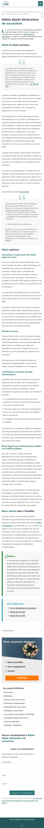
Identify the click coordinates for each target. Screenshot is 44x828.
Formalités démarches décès (16, 718)
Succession (8, 692)
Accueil (4, 12)
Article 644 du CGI (17, 612)
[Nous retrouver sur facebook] (22, 826)
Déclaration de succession (15, 707)
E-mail (4, 784)
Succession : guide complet (13, 12)
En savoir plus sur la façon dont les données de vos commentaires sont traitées (22, 800)
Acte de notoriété (11, 721)
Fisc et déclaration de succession (23, 608)
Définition (8, 696)
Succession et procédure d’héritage (19, 714)
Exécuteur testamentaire (14, 703)
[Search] (22, 630)
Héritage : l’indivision (13, 725)
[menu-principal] (40, 3)
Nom (4, 775)
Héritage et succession (13, 710)
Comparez (22, 678)
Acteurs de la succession (14, 699)
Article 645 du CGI (17, 615)
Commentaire (6, 762)
